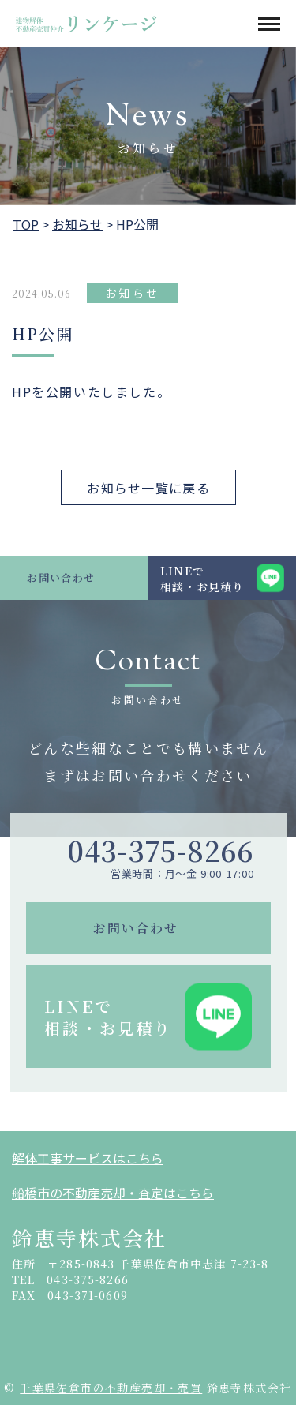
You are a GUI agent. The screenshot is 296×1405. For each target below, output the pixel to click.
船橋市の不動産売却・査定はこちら (113, 1192)
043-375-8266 (160, 850)
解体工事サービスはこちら (87, 1157)
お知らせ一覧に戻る (148, 487)
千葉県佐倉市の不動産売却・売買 (111, 1388)
